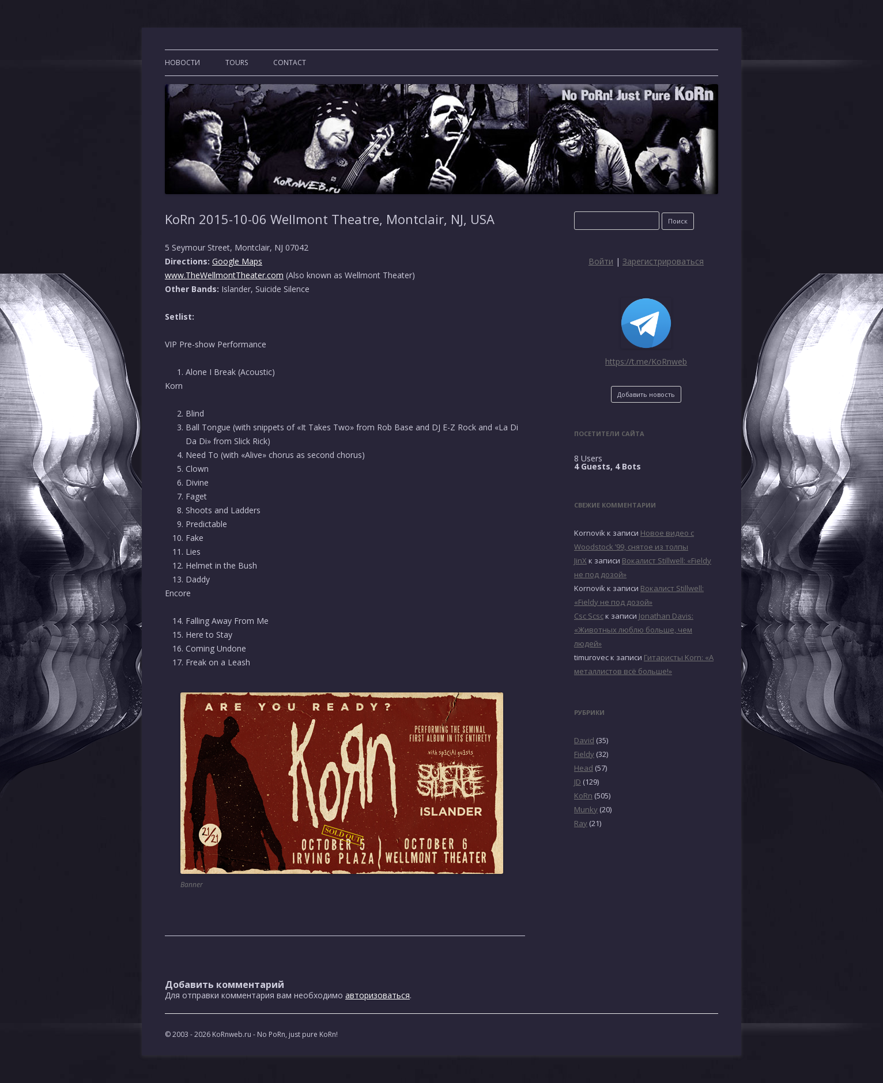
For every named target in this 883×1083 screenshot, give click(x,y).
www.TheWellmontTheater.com (224, 275)
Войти (600, 261)
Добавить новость (646, 394)
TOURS (236, 62)
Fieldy (584, 754)
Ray (580, 823)
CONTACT (289, 62)
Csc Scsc (588, 616)
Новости (182, 62)
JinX (580, 560)
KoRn (583, 795)
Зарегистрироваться (663, 261)
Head (583, 768)
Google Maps (237, 261)
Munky (586, 809)
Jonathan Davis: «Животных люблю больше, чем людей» (633, 630)
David (584, 740)
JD (577, 782)
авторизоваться (377, 995)
